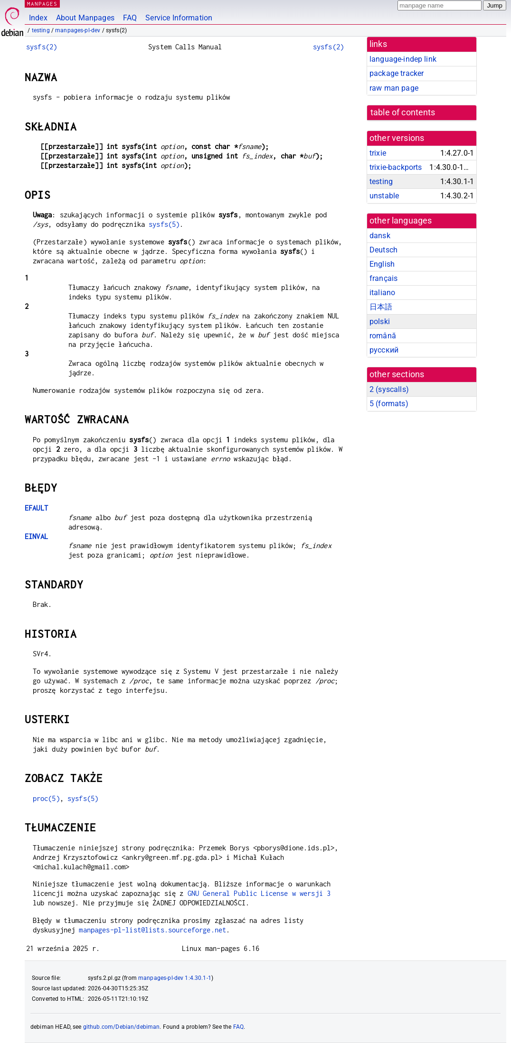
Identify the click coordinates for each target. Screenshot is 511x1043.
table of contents (402, 112)
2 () (389, 389)
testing (41, 30)
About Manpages (85, 17)
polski (379, 321)
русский (383, 349)
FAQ (130, 17)
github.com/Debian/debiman (121, 1027)
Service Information (178, 17)
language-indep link (402, 59)
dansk (379, 235)
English (382, 264)
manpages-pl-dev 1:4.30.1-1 (174, 978)
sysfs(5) (164, 224)
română (382, 335)
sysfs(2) (41, 47)
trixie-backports (395, 167)
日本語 (380, 306)
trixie (377, 153)
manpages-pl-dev (77, 30)
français (383, 278)
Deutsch (383, 249)
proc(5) (46, 798)
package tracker (396, 73)
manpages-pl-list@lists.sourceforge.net (152, 930)
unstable (384, 195)
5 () (388, 403)
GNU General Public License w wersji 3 (259, 893)
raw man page (393, 88)
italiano (382, 292)
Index (38, 17)
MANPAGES (42, 3)
